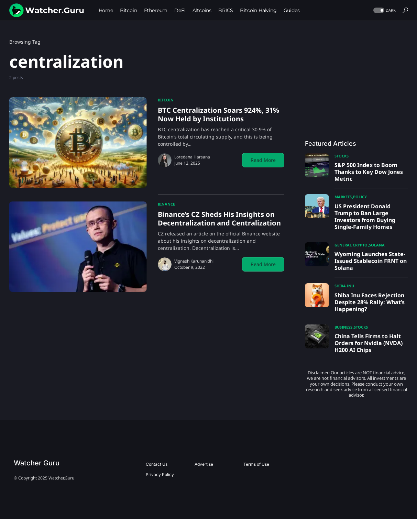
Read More (263, 160)
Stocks (341, 155)
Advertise (204, 464)
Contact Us (156, 464)
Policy (360, 196)
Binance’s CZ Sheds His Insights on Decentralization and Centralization (219, 218)
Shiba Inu (344, 285)
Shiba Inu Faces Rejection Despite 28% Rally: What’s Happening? (369, 302)
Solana (377, 244)
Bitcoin (166, 99)
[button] (384, 10)
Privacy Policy (160, 474)
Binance (166, 204)
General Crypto (350, 244)
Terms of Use (256, 464)
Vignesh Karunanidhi (193, 261)
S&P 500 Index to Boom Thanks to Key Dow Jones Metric (368, 172)
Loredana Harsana (192, 157)
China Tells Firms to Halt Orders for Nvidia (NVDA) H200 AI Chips (368, 343)
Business (343, 327)
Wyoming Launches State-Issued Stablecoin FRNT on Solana (370, 261)
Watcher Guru (36, 463)
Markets (343, 196)
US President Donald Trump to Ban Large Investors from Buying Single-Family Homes (364, 216)
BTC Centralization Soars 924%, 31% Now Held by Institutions (218, 114)
